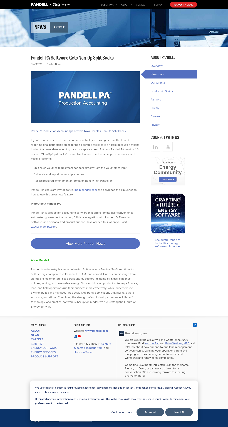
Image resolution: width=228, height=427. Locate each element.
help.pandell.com (86, 190)
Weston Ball (152, 343)
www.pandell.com (96, 331)
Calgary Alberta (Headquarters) (92, 346)
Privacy (155, 125)
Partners (156, 99)
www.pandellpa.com (43, 227)
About (36, 331)
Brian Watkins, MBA (177, 343)
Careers (155, 116)
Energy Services (43, 352)
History (155, 108)
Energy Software (44, 348)
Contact (37, 344)
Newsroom (154, 74)
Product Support (44, 356)
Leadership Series (162, 91)
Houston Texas (83, 352)
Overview (157, 66)
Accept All (150, 412)
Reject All (179, 412)
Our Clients (158, 83)
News (35, 335)
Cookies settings (121, 412)
